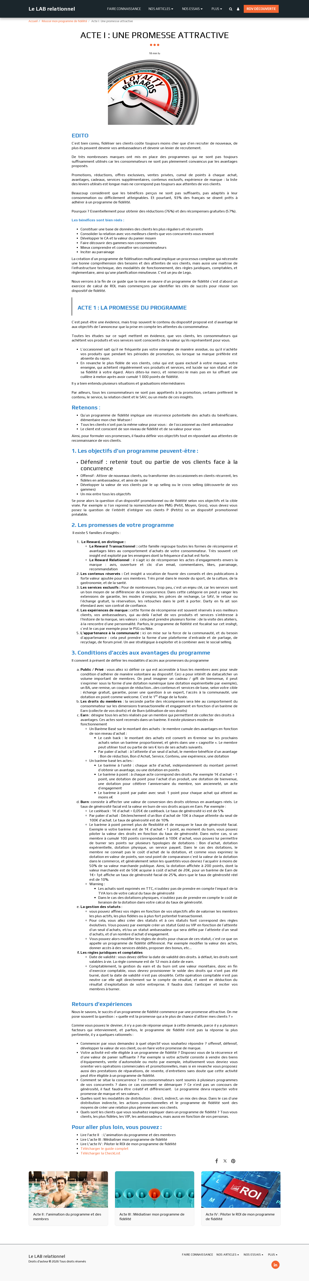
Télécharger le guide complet (105, 1148)
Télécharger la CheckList (100, 1153)
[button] (161, 8)
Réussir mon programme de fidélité (64, 21)
